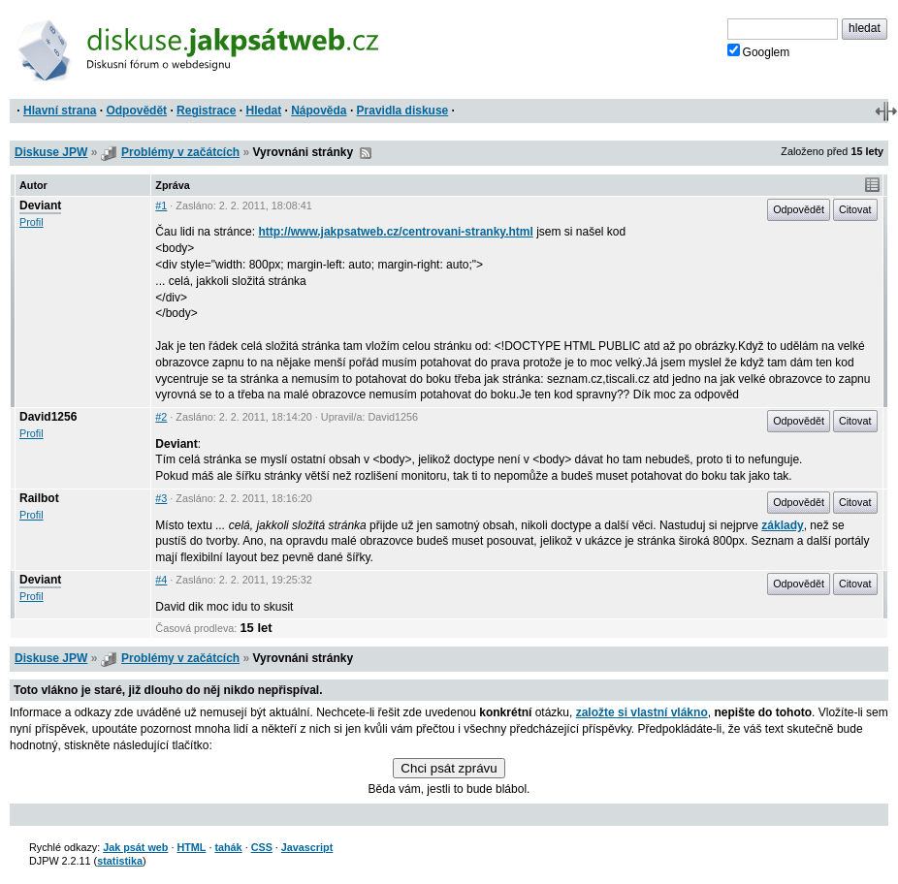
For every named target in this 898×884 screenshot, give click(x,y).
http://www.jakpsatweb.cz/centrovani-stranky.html (395, 231)
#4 (161, 579)
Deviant (40, 205)
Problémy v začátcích (180, 152)
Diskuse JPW (51, 152)
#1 (161, 205)
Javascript (307, 847)
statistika (120, 861)
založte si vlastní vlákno (642, 712)
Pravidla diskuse (403, 110)
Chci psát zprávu (449, 768)
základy (782, 525)
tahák (227, 847)
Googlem (758, 51)
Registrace (206, 110)
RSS (365, 153)
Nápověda (318, 110)
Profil (31, 222)
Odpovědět (136, 110)
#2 (161, 417)
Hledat (263, 110)
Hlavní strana (59, 110)
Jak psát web (135, 847)
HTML (191, 847)
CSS (262, 847)
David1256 (48, 417)
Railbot (39, 498)
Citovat (855, 209)
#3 (161, 498)
